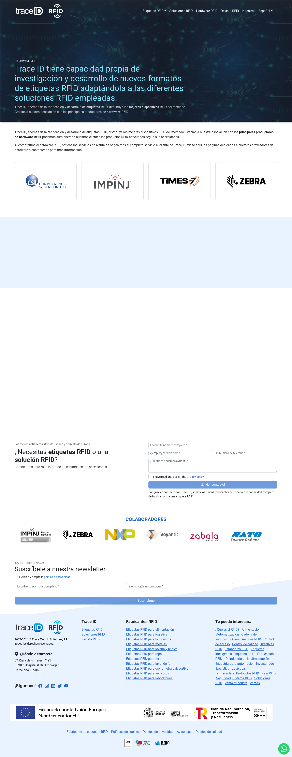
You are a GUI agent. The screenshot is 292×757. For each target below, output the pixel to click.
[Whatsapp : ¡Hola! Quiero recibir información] (284, 749)
